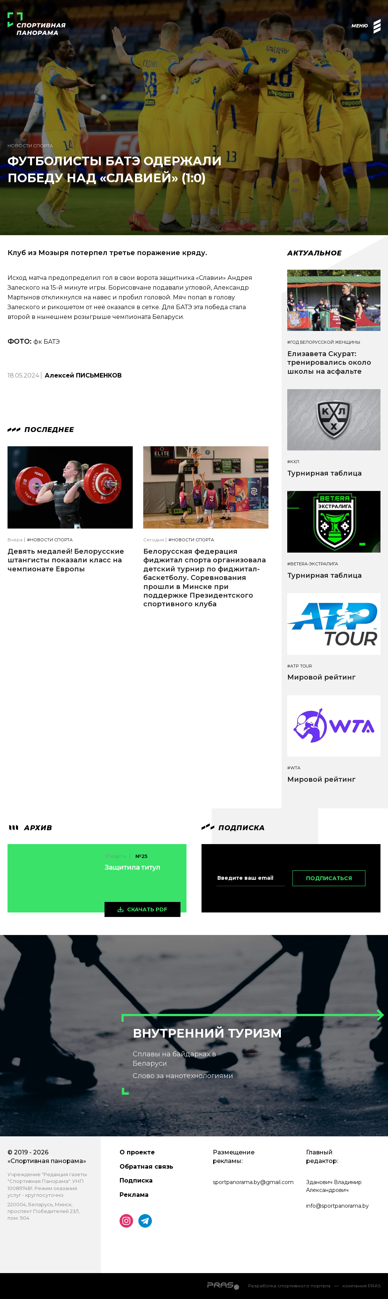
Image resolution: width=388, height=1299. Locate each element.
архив (30, 828)
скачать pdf (147, 909)
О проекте (137, 1152)
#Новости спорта (50, 540)
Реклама (134, 1194)
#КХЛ (293, 462)
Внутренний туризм (207, 1033)
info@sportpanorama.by (337, 1205)
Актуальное (314, 253)
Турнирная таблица (324, 473)
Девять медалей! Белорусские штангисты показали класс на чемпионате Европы (66, 560)
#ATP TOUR (299, 666)
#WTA (293, 768)
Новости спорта (30, 145)
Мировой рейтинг (321, 677)
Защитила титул (132, 867)
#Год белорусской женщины (323, 342)
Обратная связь (146, 1166)
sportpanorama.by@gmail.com (253, 1182)
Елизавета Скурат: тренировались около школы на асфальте (329, 363)
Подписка (136, 1180)
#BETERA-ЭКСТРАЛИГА (312, 564)
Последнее (41, 430)
